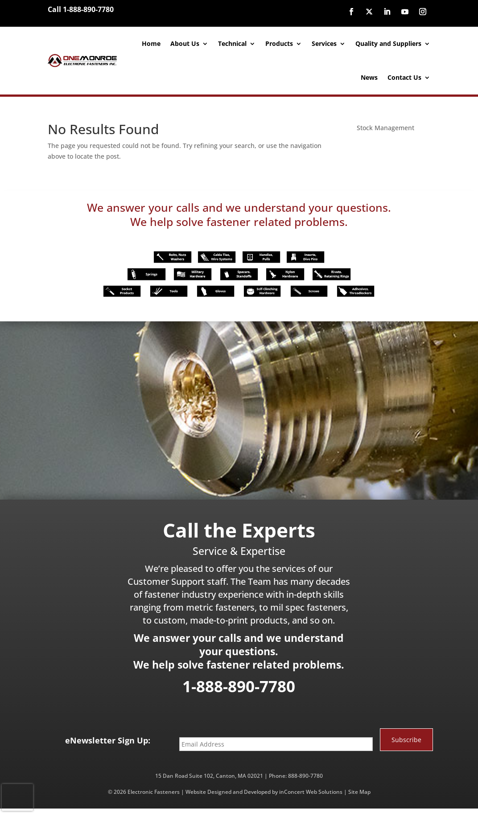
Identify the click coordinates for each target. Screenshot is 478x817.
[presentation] (17, 797)
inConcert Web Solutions (310, 792)
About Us (184, 43)
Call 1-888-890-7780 (81, 9)
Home (151, 43)
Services (324, 43)
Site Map (359, 792)
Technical (232, 43)
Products (279, 43)
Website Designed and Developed (228, 792)
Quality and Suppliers (388, 43)
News (369, 77)
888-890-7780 (305, 776)
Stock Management (385, 127)
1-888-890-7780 (238, 686)
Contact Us (404, 77)
